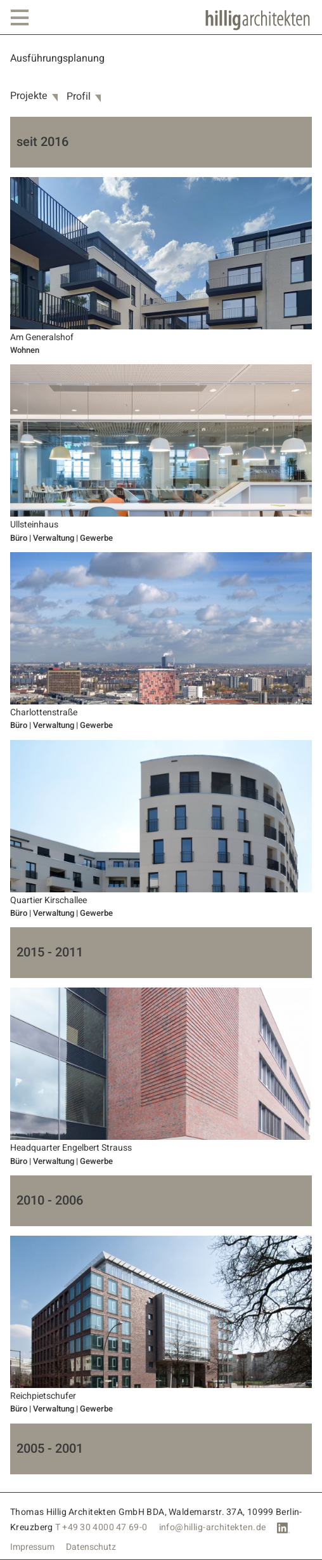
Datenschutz (91, 1547)
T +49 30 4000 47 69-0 (101, 1527)
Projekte (29, 96)
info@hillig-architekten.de (212, 1527)
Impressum (32, 1547)
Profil (79, 96)
